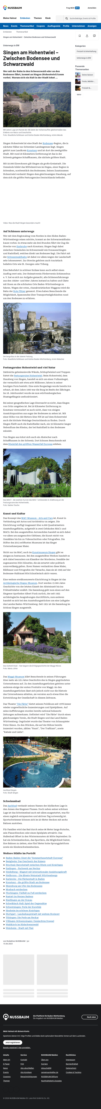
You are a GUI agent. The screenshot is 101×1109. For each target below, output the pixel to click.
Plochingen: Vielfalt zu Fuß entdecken (26, 893)
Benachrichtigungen (29, 1077)
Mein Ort (6, 1060)
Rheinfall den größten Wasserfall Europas (30, 444)
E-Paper (6, 1064)
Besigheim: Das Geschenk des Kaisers (25, 861)
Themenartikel (22, 32)
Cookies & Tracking (73, 1072)
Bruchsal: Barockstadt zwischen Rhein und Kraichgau (34, 865)
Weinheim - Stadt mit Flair (20, 928)
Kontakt (24, 1060)
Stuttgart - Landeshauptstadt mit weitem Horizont (33, 914)
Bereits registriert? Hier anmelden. (17, 1048)
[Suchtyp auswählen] (60, 18)
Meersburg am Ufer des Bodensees (24, 886)
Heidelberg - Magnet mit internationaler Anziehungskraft (36, 872)
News (5, 1068)
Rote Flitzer (19, 291)
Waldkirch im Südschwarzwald (22, 924)
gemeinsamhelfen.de (49, 1072)
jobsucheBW (46, 1068)
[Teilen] (87, 36)
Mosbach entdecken (16, 889)
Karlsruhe (21, 246)
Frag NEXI (73, 8)
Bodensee (48, 143)
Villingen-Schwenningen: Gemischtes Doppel (30, 921)
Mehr (79, 95)
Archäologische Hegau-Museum (20, 583)
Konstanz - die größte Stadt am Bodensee (27, 882)
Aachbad (12, 806)
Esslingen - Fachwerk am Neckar (23, 868)
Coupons (7, 1077)
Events (6, 1072)
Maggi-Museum (16, 676)
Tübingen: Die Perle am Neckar (22, 917)
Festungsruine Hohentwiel (28, 375)
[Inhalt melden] (94, 36)
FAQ (22, 1064)
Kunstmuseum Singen (44, 552)
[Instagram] (16, 1089)
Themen (6, 1081)
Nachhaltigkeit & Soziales (51, 1081)
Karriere (44, 1064)
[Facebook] (5, 1089)
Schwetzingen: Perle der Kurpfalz (23, 907)
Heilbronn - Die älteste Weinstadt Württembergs (31, 875)
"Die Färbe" (22, 704)
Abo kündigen (26, 1072)
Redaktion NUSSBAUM (16, 941)
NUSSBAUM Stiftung (49, 1077)
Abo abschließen (27, 1068)
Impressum (70, 1060)
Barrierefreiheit (72, 1064)
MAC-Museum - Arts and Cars (37, 518)
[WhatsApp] (11, 1089)
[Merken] (79, 35)
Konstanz (32, 150)
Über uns (44, 1060)
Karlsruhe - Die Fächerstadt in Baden (25, 879)
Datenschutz (71, 1068)
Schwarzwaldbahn (17, 257)
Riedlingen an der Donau (19, 900)
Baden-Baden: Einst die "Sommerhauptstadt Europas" (34, 858)
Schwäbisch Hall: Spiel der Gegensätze (26, 903)
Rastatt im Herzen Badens (19, 896)
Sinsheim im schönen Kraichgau (23, 910)
